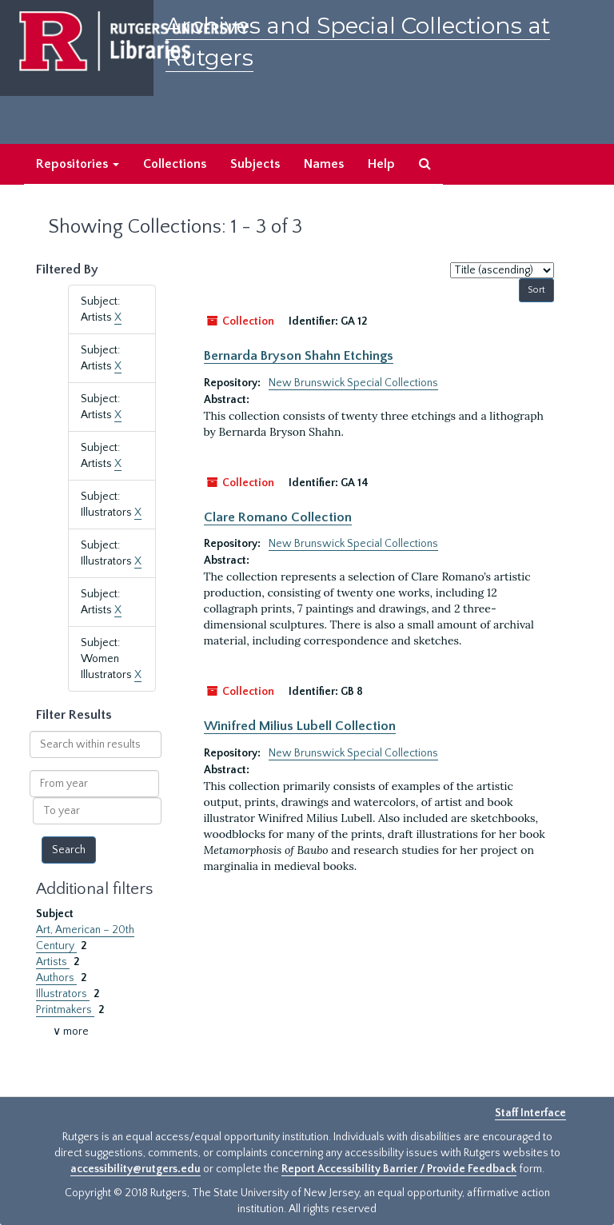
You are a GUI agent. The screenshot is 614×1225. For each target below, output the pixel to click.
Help (381, 164)
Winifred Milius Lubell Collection (300, 726)
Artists (53, 962)
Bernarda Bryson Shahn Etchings (298, 356)
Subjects (255, 164)
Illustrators (63, 994)
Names (324, 164)
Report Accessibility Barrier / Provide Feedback (398, 1169)
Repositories (77, 164)
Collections (174, 164)
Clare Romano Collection (278, 517)
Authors (56, 978)
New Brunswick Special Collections (353, 383)
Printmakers (65, 1010)
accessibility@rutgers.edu (135, 1169)
